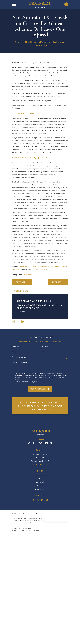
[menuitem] (15, 564)
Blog (40, 512)
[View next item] (22, 354)
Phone (14, 385)
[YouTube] (47, 533)
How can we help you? (19, 395)
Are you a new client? (19, 390)
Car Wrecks (27, 308)
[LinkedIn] (42, 533)
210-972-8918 (40, 476)
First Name (16, 380)
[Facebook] (33, 533)
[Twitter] (38, 533)
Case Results (40, 515)
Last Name (44, 380)
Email (42, 385)
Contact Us (40, 523)
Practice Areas (40, 508)
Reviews (40, 519)
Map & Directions (40, 497)
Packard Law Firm (41, 303)
